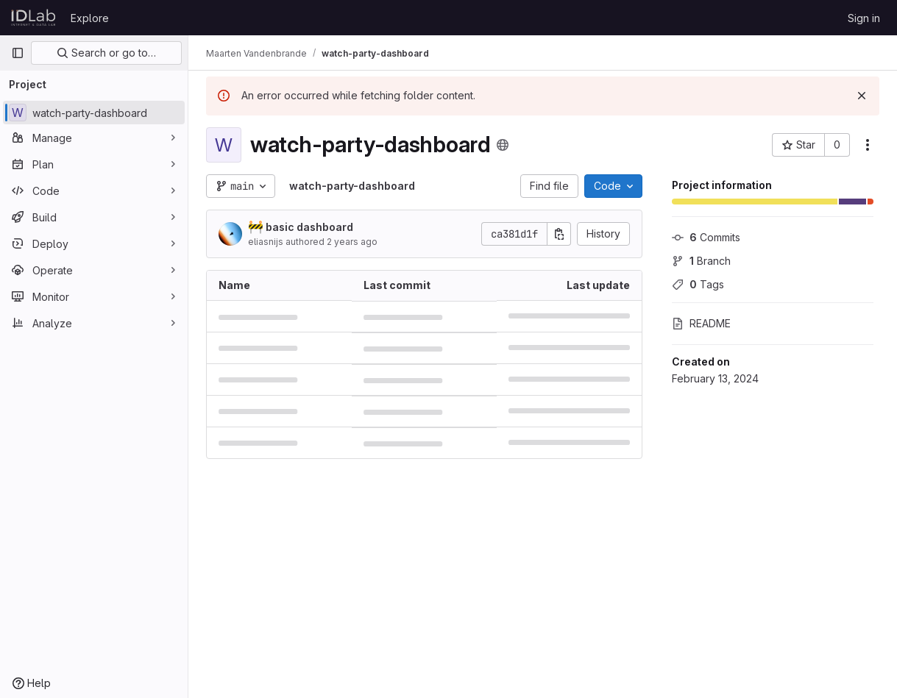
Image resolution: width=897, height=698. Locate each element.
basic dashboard (300, 226)
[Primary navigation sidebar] (17, 53)
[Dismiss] (862, 95)
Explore (90, 18)
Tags (698, 284)
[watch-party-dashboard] (94, 112)
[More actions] (867, 145)
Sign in (864, 18)
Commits (706, 237)
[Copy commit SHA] (559, 234)
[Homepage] (33, 17)
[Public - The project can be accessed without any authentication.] (502, 145)
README (701, 323)
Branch (701, 260)
